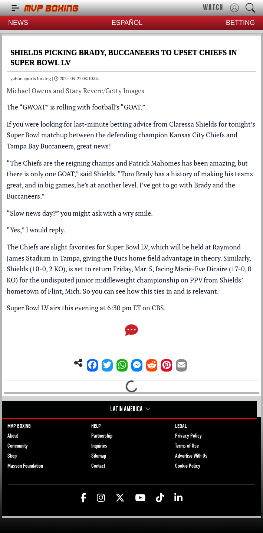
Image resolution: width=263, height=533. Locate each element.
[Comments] (131, 331)
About (12, 436)
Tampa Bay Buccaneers (40, 145)
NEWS (18, 22)
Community (17, 446)
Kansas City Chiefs (197, 134)
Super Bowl (23, 134)
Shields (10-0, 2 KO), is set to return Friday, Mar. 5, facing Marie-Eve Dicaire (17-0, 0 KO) (129, 274)
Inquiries (99, 446)
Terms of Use (187, 446)
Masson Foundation (25, 467)
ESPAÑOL (127, 22)
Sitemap (98, 457)
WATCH (213, 7)
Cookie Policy (187, 467)
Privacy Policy (188, 436)
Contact (98, 467)
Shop (12, 457)
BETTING (240, 22)
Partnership (101, 436)
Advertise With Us (191, 457)
